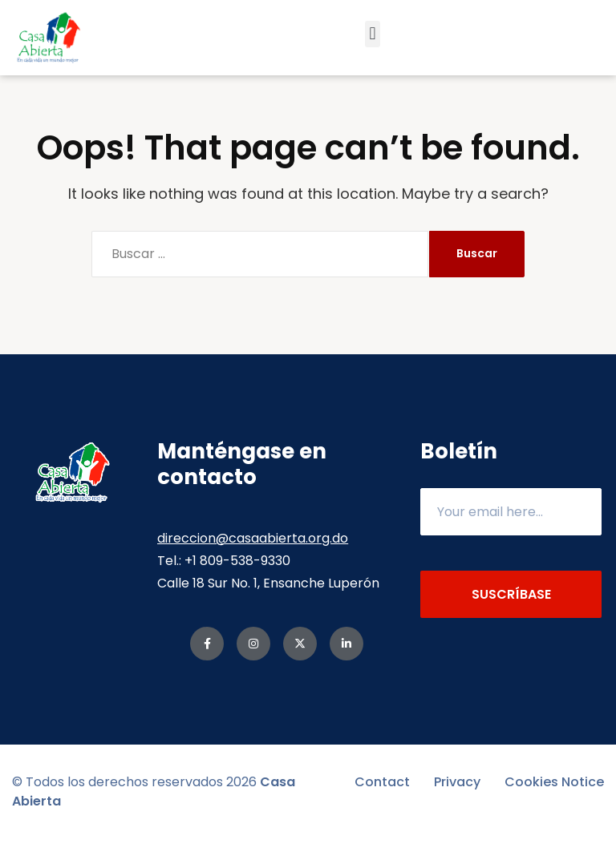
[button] (372, 34)
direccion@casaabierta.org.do (252, 563)
